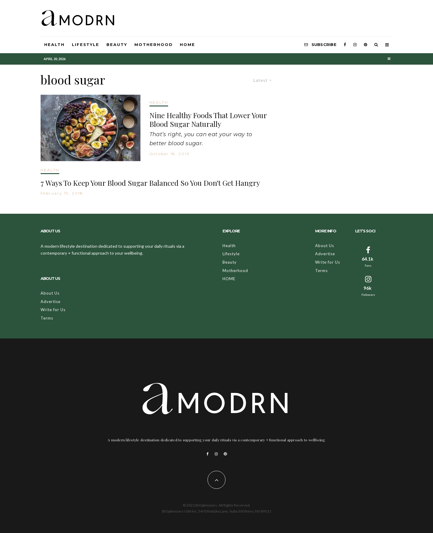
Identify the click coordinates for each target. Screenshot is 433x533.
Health (54, 44)
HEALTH (158, 102)
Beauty (116, 44)
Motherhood (153, 44)
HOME (187, 44)
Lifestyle (86, 44)
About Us (50, 293)
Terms (47, 318)
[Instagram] (355, 44)
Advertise (50, 301)
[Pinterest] (365, 44)
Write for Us (53, 309)
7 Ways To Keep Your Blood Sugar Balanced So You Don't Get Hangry (150, 183)
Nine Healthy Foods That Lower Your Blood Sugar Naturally (208, 119)
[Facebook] (345, 44)
